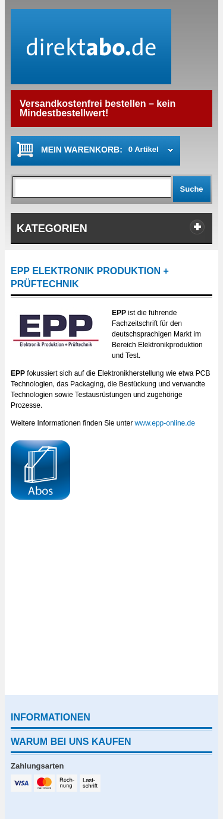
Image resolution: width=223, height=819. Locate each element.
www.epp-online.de (165, 423)
